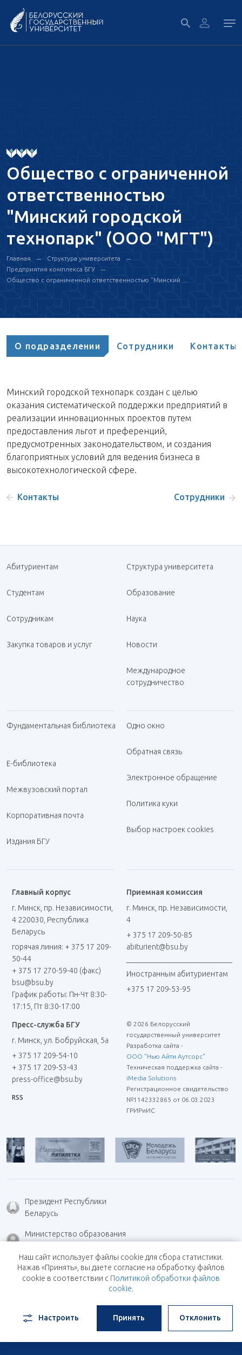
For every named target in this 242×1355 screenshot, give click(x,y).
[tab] (57, 346)
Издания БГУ (28, 841)
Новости (141, 644)
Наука (136, 618)
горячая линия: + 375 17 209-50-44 (61, 952)
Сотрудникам (29, 618)
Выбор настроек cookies (170, 829)
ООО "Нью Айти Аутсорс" (165, 1056)
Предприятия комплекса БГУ (50, 269)
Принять (129, 1317)
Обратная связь (154, 751)
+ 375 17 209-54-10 (45, 1055)
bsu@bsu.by (32, 982)
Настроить (50, 1318)
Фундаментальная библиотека (61, 731)
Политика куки (152, 803)
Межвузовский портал (51, 789)
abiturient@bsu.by (157, 946)
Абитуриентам (36, 566)
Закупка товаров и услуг (49, 644)
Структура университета (83, 258)
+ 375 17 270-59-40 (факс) (56, 970)
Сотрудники (145, 346)
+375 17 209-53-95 (158, 989)
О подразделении (57, 346)
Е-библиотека (35, 763)
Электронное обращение (171, 777)
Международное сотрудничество (160, 676)
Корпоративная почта (49, 815)
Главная (18, 258)
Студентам (25, 592)
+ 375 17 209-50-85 (159, 935)
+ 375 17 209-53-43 (45, 1067)
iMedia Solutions (151, 1077)
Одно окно (145, 725)
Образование (150, 592)
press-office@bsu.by (47, 1079)
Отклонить (200, 1317)
